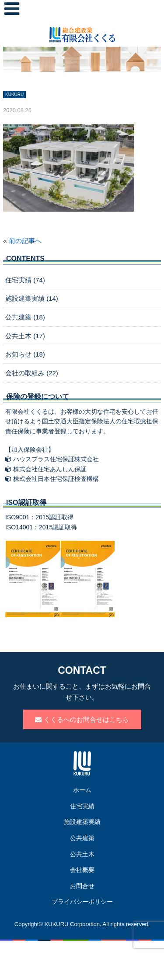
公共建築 (82, 837)
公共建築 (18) (25, 317)
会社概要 (82, 869)
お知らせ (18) (25, 354)
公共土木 (82, 854)
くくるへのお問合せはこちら (82, 719)
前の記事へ (25, 240)
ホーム (82, 789)
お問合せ (82, 885)
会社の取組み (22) (31, 373)
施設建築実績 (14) (31, 298)
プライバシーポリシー (82, 901)
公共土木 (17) (25, 336)
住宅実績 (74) (25, 280)
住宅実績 (82, 806)
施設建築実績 (82, 821)
